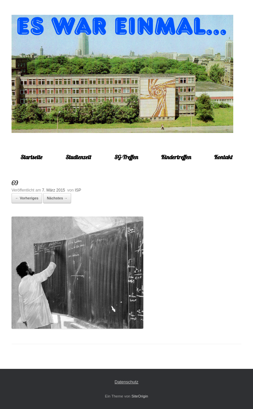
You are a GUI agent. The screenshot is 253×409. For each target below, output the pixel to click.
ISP (78, 190)
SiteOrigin (139, 396)
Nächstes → (57, 198)
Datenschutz (126, 381)
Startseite (31, 157)
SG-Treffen (126, 157)
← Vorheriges (27, 198)
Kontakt (223, 157)
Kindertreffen (176, 157)
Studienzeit (78, 157)
